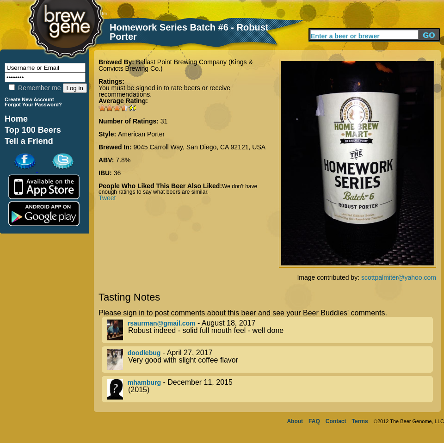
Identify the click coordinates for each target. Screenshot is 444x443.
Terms (360, 421)
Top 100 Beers (33, 130)
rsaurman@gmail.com (162, 323)
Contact (336, 421)
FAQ (314, 421)
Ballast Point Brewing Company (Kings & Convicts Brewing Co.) (176, 65)
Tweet (107, 198)
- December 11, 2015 (270, 389)
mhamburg (144, 382)
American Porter (141, 134)
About (295, 421)
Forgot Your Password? (33, 104)
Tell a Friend (29, 141)
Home (16, 118)
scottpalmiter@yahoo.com (398, 277)
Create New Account (29, 99)
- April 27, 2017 (270, 359)
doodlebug (144, 353)
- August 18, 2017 (270, 330)
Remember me (35, 88)
